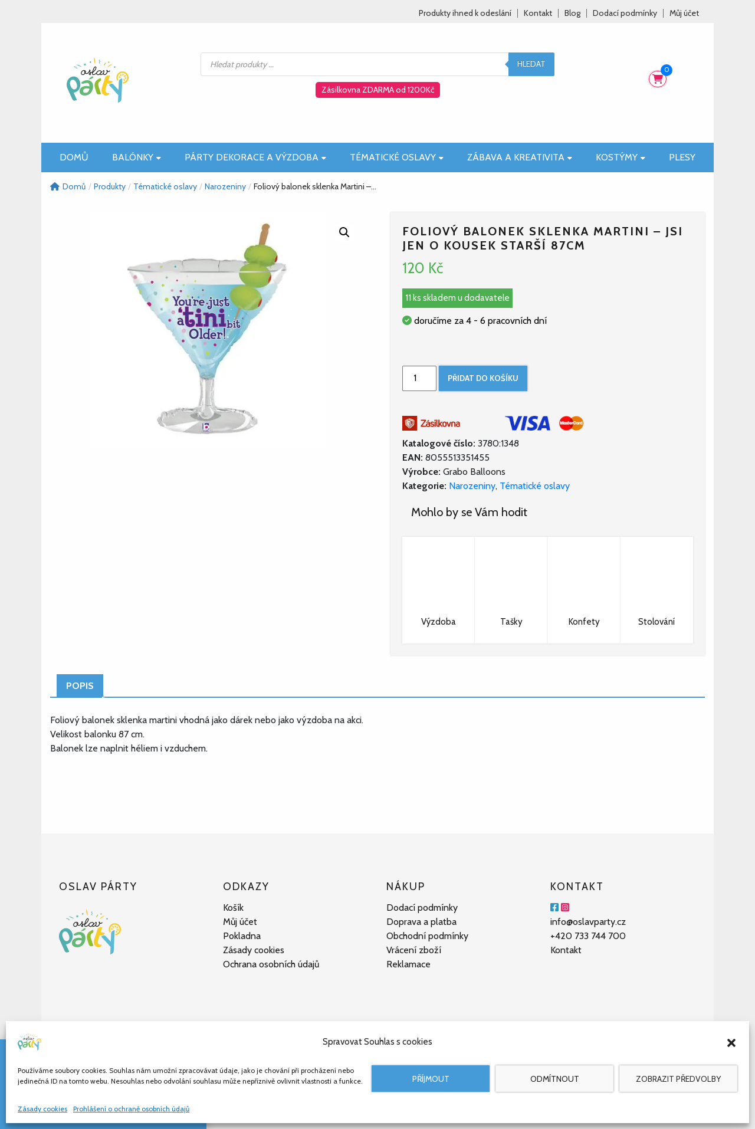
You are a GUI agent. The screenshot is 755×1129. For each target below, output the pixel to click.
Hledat (531, 63)
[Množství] (419, 378)
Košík (233, 907)
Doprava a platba (421, 921)
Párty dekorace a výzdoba (255, 157)
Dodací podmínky (625, 13)
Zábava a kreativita (519, 157)
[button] (731, 1042)
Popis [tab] (80, 685)
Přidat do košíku (483, 378)
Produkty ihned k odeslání (465, 13)
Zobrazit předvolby (678, 1079)
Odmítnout (554, 1079)
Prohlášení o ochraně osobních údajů (131, 1108)
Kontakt (538, 13)
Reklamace (408, 964)
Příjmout (430, 1079)
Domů (74, 157)
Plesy (682, 157)
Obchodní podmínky (427, 935)
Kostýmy (620, 157)
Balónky (136, 157)
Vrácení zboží (413, 950)
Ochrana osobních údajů (271, 964)
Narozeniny (472, 485)
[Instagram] (565, 907)
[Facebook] (554, 907)
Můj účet (684, 13)
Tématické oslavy (397, 157)
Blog (572, 13)
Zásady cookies (42, 1108)
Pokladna (242, 935)
